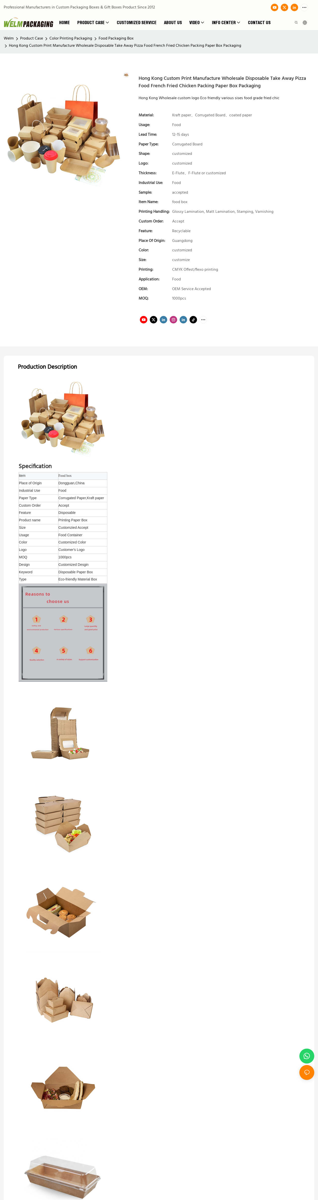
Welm (9, 38)
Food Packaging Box (116, 38)
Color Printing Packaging (70, 38)
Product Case (31, 38)
